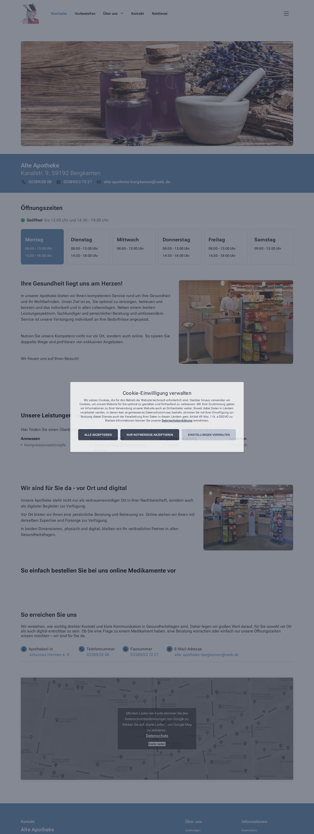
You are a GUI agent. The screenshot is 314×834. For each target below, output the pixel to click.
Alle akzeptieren (98, 435)
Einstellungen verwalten (209, 435)
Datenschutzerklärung (177, 421)
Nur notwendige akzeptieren (150, 435)
